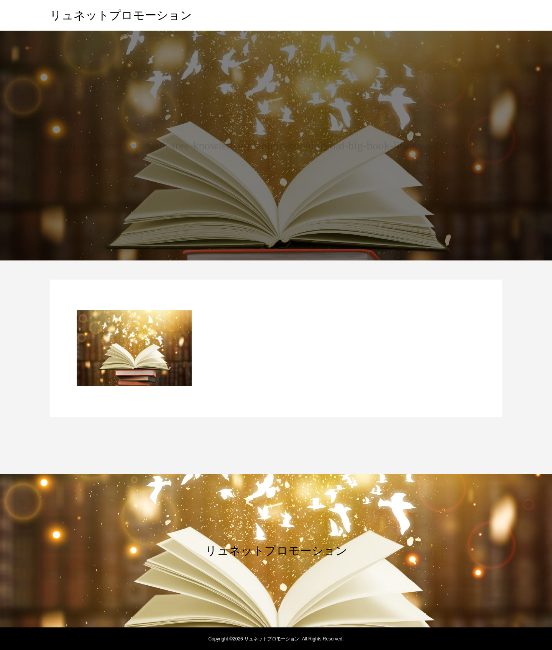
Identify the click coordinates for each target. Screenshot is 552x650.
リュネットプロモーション (121, 15)
